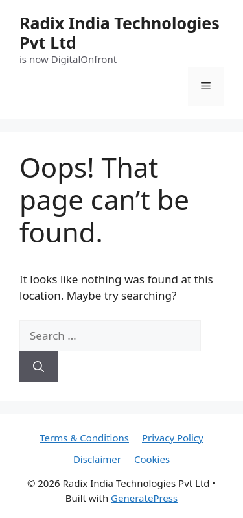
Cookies (152, 459)
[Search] (38, 367)
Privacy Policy (172, 437)
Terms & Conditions (84, 437)
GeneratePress (144, 497)
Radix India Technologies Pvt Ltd (119, 32)
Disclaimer (97, 459)
